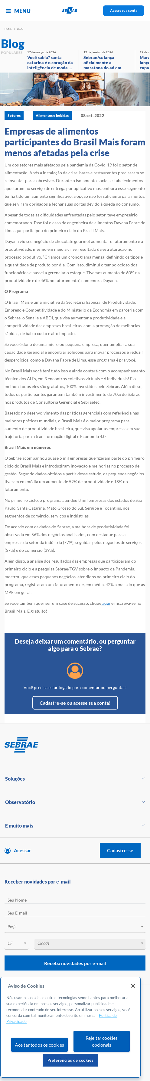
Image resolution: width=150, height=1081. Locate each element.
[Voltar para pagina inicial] (75, 745)
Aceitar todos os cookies (39, 1045)
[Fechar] (133, 985)
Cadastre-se (120, 850)
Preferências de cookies (70, 1060)
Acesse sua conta (123, 10)
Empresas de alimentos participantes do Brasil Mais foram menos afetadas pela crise (75, 142)
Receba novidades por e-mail (75, 963)
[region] (70, 1027)
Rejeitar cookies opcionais (102, 1041)
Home (8, 28)
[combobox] (75, 927)
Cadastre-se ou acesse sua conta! (75, 703)
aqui (105, 603)
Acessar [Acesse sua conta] (22, 850)
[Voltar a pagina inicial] (75, 10)
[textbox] (78, 926)
